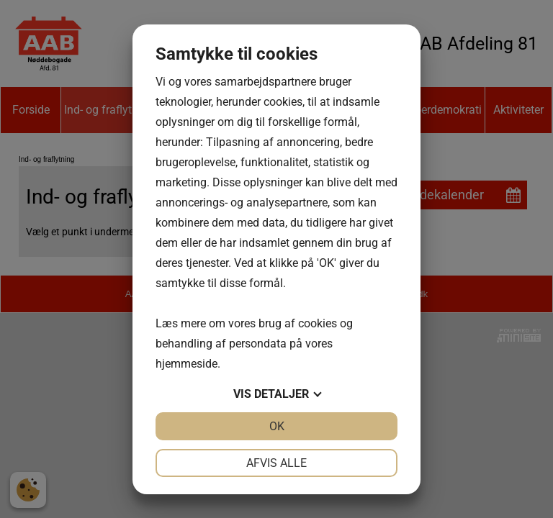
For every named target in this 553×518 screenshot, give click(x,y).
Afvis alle (276, 463)
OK (276, 426)
